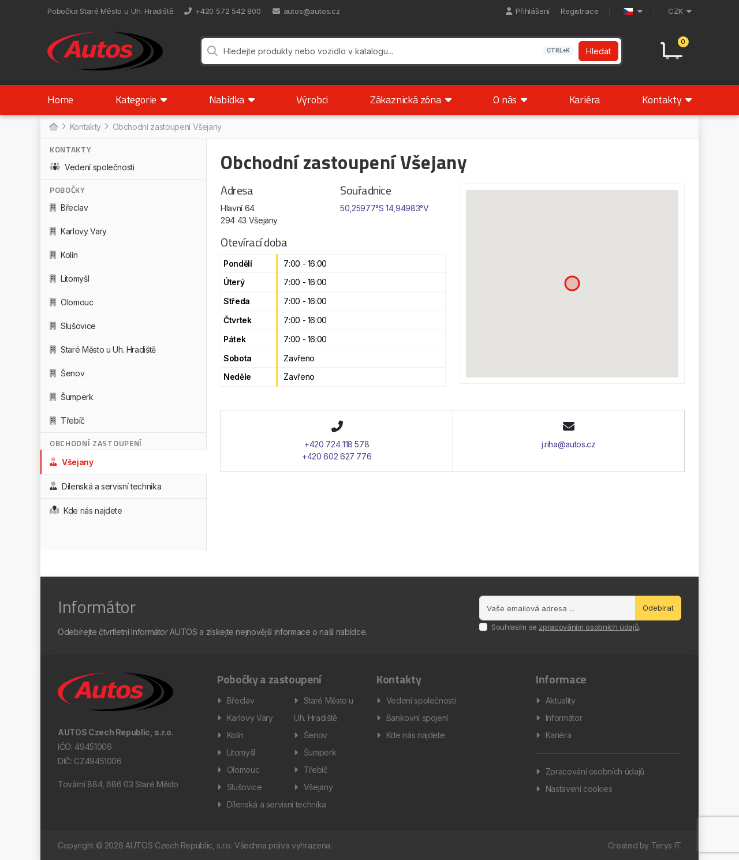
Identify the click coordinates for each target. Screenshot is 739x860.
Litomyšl (69, 278)
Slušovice (73, 326)
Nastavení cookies (579, 789)
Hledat (598, 51)
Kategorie (141, 99)
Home (60, 99)
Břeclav (69, 207)
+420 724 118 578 (336, 444)
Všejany (72, 462)
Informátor (564, 718)
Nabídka (232, 99)
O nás (510, 99)
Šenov (67, 373)
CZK (680, 11)
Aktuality (561, 700)
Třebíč (67, 420)
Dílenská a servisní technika (105, 486)
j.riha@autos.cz (569, 444)
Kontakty (667, 99)
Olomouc (72, 302)
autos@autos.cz (306, 11)
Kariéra (584, 99)
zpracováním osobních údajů (589, 626)
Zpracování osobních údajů (595, 771)
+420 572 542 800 (222, 11)
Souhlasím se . (565, 626)
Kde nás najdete (86, 510)
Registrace (579, 11)
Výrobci (312, 99)
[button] (572, 283)
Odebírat (658, 607)
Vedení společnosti (92, 167)
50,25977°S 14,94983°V (384, 208)
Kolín (63, 255)
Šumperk (72, 397)
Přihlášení (528, 11)
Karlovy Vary (78, 231)
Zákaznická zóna (410, 99)
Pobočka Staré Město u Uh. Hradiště (110, 11)
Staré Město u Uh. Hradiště (103, 349)
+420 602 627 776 (336, 456)
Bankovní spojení (417, 718)
